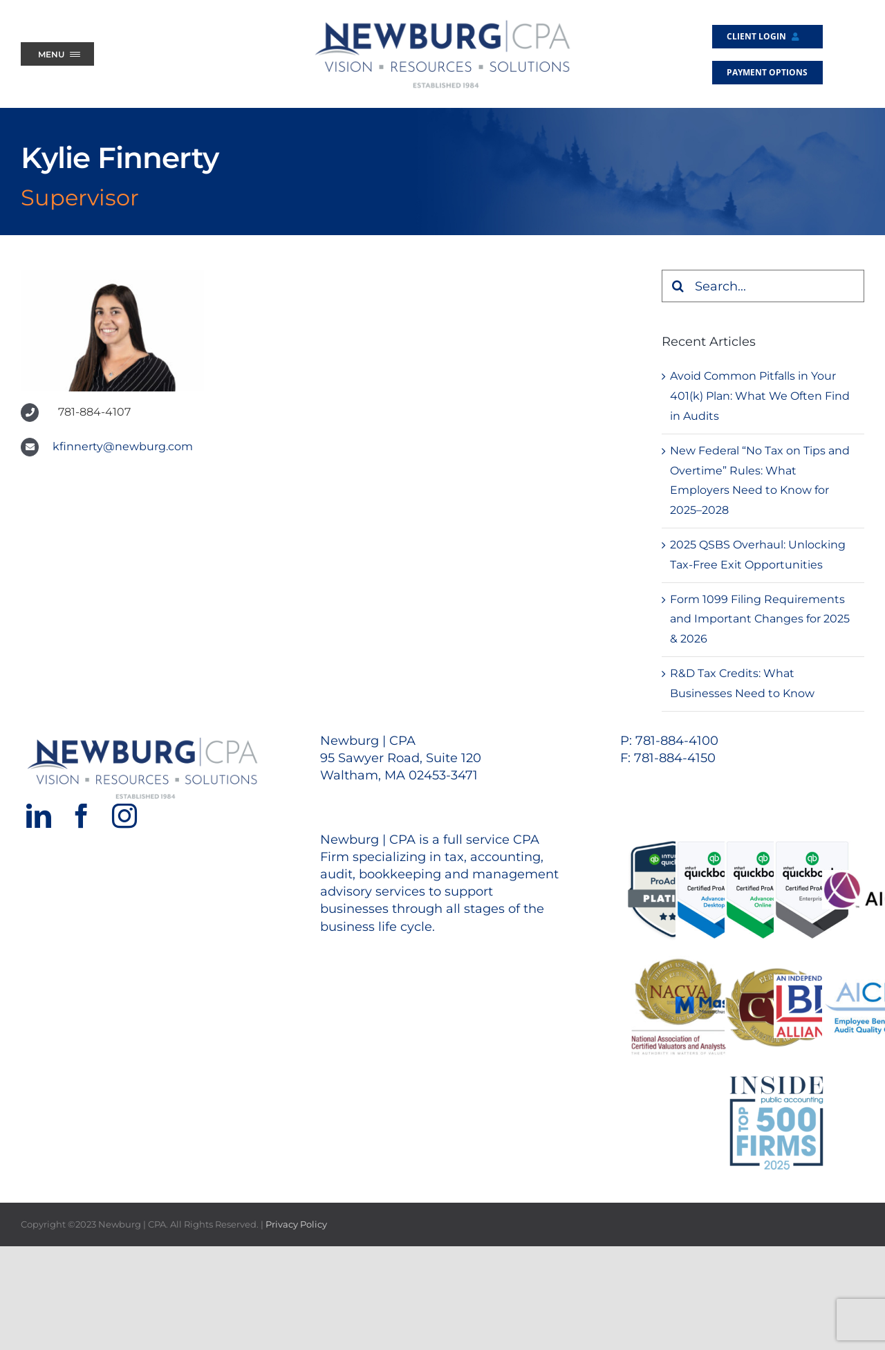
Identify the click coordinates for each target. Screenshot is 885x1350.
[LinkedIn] (38, 816)
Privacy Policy (296, 1224)
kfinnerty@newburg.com (123, 446)
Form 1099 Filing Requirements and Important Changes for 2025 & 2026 (760, 619)
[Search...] (763, 286)
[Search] (678, 286)
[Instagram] (124, 816)
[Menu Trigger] (57, 54)
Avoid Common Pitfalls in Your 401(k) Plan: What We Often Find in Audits (760, 396)
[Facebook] (81, 816)
